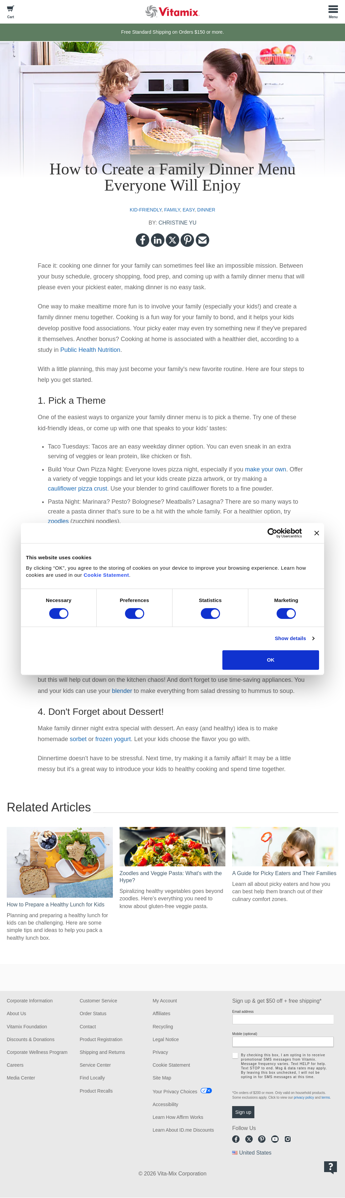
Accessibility (165, 1104)
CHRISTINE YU (177, 223)
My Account (165, 1000)
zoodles (58, 521)
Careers (15, 1065)
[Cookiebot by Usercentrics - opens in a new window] (272, 533)
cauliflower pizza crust (77, 488)
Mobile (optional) (244, 1034)
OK (271, 660)
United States (255, 1153)
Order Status (93, 1013)
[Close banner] (316, 533)
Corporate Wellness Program (37, 1052)
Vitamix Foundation (27, 1026)
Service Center (95, 1065)
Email (202, 240)
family (172, 209)
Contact (88, 1026)
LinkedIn (157, 240)
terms (325, 1097)
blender (122, 691)
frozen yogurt (113, 739)
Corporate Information (30, 1000)
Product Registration (101, 1039)
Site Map (162, 1077)
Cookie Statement (106, 575)
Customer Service (98, 1000)
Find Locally (92, 1077)
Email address (242, 1011)
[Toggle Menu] (333, 11)
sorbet (78, 739)
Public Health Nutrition (90, 349)
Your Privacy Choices (175, 1091)
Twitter (172, 240)
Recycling (163, 1026)
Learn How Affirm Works (178, 1117)
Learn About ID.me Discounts (183, 1130)
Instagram (287, 1139)
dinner (206, 209)
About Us (16, 1013)
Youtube (275, 1139)
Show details (290, 638)
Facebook (142, 240)
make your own (265, 469)
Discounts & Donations (31, 1039)
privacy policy (304, 1097)
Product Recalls (96, 1091)
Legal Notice (166, 1039)
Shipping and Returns (102, 1052)
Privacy (160, 1052)
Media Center (21, 1077)
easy (189, 209)
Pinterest (187, 240)
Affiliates (161, 1013)
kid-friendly (145, 209)
